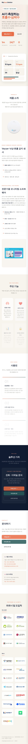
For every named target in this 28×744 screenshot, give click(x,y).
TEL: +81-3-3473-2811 (9, 583)
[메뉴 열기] (25, 2)
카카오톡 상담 (14, 495)
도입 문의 (19, 34)
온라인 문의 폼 (14, 500)
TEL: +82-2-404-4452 (9, 564)
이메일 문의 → (14, 490)
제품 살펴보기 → (8, 34)
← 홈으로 (15, 740)
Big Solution (7, 2)
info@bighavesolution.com (11, 568)
